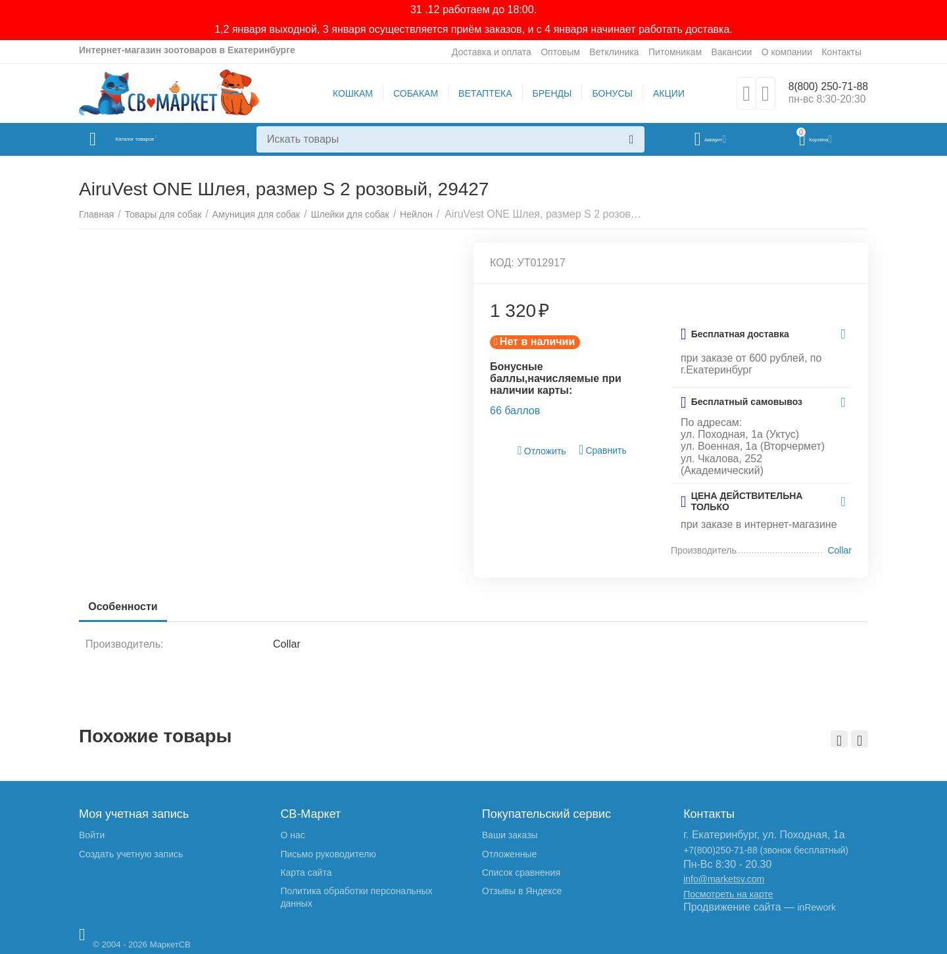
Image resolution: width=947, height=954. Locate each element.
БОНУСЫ (607, 93)
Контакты (841, 52)
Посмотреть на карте (728, 894)
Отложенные (509, 854)
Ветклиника (614, 52)
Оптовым (560, 52)
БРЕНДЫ (546, 93)
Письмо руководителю (328, 854)
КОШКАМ (347, 93)
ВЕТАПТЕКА (479, 93)
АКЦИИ (663, 93)
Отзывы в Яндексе (522, 891)
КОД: (502, 262)
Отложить (542, 450)
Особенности (126, 606)
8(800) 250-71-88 (822, 86)
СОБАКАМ (409, 93)
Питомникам (675, 52)
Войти (92, 835)
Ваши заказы (510, 835)
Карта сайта (305, 872)
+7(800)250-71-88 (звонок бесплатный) (765, 850)
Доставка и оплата (491, 52)
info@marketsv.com (723, 879)
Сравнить (603, 450)
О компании (787, 52)
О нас (292, 835)
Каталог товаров (157, 139)
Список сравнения (521, 872)
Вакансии (731, 52)
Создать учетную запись (131, 854)
